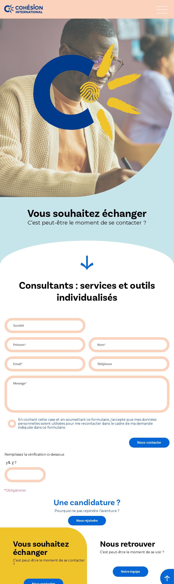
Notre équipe (130, 572)
